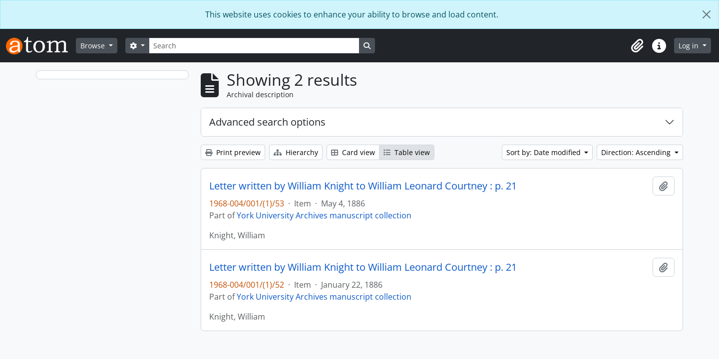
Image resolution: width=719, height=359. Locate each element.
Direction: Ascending (637, 152)
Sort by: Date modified (544, 152)
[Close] (707, 14)
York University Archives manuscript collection (324, 215)
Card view (353, 152)
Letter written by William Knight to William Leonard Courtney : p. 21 (363, 186)
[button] (637, 46)
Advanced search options (267, 122)
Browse (93, 45)
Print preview (233, 152)
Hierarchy (296, 152)
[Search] (254, 45)
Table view (406, 152)
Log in (690, 45)
